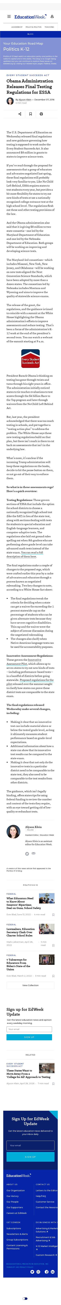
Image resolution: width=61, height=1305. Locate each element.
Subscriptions (14, 1228)
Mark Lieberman (15, 942)
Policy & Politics (33, 27)
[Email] (30, 1145)
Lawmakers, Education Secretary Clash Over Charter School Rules (21, 932)
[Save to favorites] (30, 114)
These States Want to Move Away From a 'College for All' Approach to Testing (28, 1074)
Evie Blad (11, 914)
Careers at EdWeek (17, 1213)
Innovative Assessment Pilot (24, 662)
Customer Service (45, 1202)
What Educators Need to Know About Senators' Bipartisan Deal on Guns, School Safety (24, 903)
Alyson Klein (25, 99)
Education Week (47, 835)
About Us (12, 1184)
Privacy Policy (27, 1267)
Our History (13, 1196)
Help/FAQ (41, 1196)
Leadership (16, 27)
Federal (11, 894)
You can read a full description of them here (25, 554)
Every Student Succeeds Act (28, 75)
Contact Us (43, 1184)
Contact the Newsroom (48, 1207)
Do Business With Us (48, 1222)
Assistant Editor (32, 835)
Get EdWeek (13, 1222)
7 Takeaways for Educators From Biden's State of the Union (18, 964)
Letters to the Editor (47, 1190)
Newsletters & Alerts (17, 1234)
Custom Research (46, 1255)
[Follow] (30, 829)
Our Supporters (15, 1207)
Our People (13, 1202)
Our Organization (16, 1190)
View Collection (30, 985)
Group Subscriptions (17, 1240)
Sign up (30, 1157)
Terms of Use (13, 1267)
